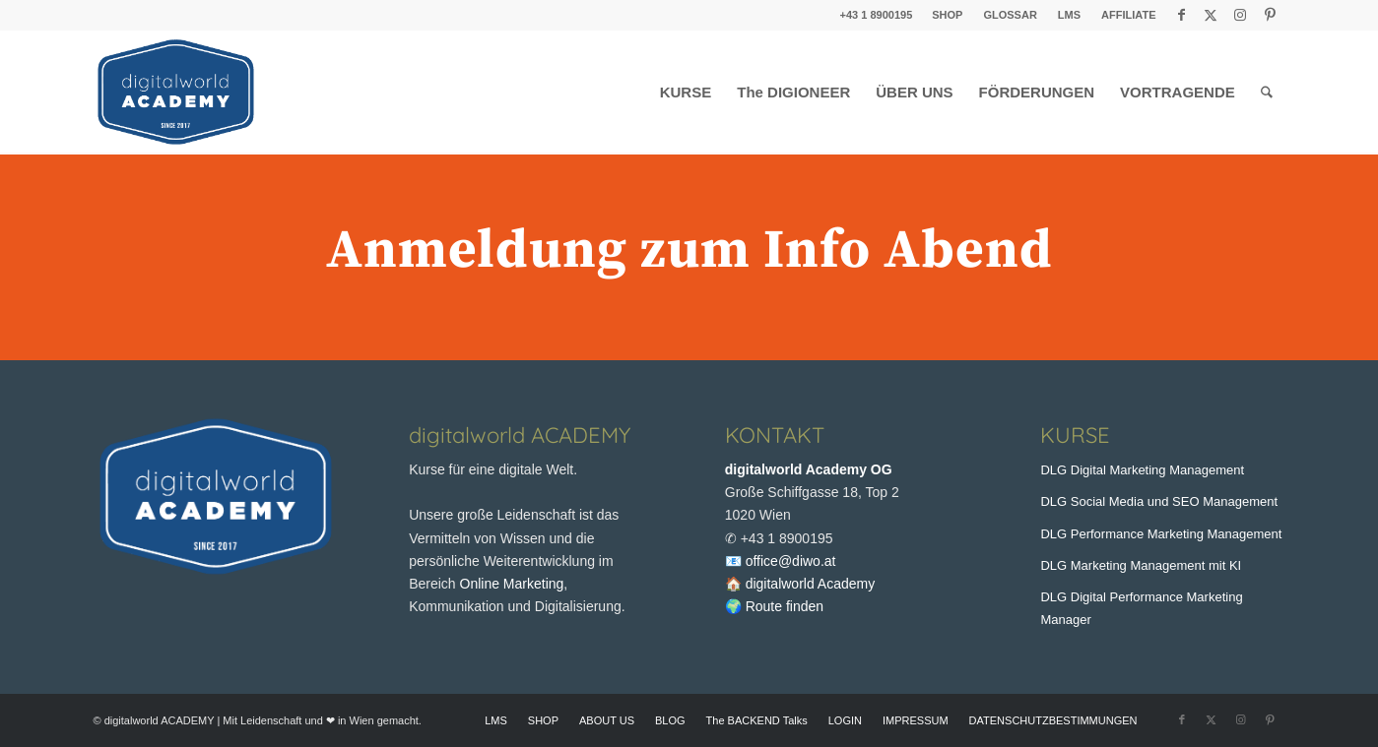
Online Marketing (512, 583)
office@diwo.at (791, 561)
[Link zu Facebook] (1181, 15)
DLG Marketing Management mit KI (1140, 565)
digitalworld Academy (811, 583)
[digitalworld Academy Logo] (176, 92)
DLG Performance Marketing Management (1160, 534)
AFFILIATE (1128, 15)
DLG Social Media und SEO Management (1159, 501)
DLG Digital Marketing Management (1142, 470)
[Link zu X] (1211, 15)
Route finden (784, 606)
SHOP (947, 15)
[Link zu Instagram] (1240, 15)
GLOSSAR (1009, 15)
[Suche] (1266, 92)
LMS (1069, 15)
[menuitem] (947, 15)
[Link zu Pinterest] (1270, 15)
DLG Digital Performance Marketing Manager (1141, 608)
